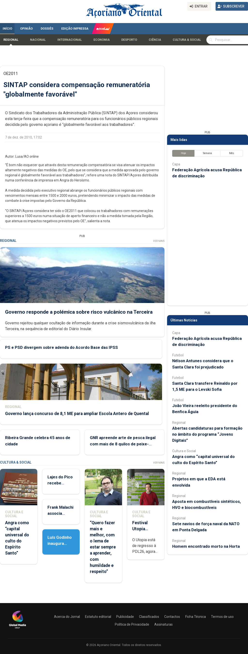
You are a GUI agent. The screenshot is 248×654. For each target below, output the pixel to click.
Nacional (38, 39)
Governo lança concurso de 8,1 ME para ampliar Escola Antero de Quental (77, 413)
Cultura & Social (187, 39)
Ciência (155, 39)
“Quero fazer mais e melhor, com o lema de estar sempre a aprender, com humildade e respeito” (103, 547)
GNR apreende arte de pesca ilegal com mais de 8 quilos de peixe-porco (122, 443)
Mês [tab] (231, 153)
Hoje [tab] (183, 153)
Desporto (129, 39)
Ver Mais (158, 241)
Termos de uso (222, 617)
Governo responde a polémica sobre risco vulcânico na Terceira (79, 312)
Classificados (149, 617)
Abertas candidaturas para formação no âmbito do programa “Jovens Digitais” (207, 434)
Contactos (172, 617)
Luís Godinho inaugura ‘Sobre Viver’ (59, 543)
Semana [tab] (207, 153)
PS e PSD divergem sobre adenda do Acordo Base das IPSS (61, 347)
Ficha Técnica (195, 617)
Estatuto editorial (98, 617)
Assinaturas (163, 624)
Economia (101, 39)
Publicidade (125, 617)
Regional (10, 39)
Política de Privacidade (132, 624)
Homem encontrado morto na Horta (206, 546)
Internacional (69, 39)
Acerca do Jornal (67, 617)
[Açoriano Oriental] (17, 629)
